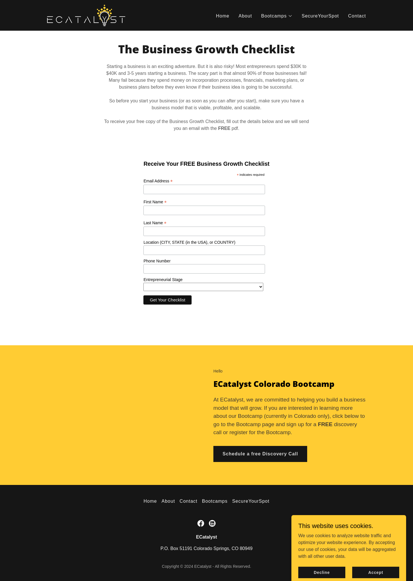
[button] (277, 16)
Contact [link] (357, 15)
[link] (86, 15)
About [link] (245, 15)
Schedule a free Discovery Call (260, 453)
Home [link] (222, 15)
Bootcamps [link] (214, 501)
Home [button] (150, 501)
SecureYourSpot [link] (320, 15)
